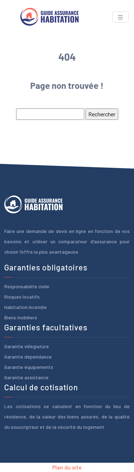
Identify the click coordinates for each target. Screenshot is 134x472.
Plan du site (67, 467)
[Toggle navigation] (120, 16)
